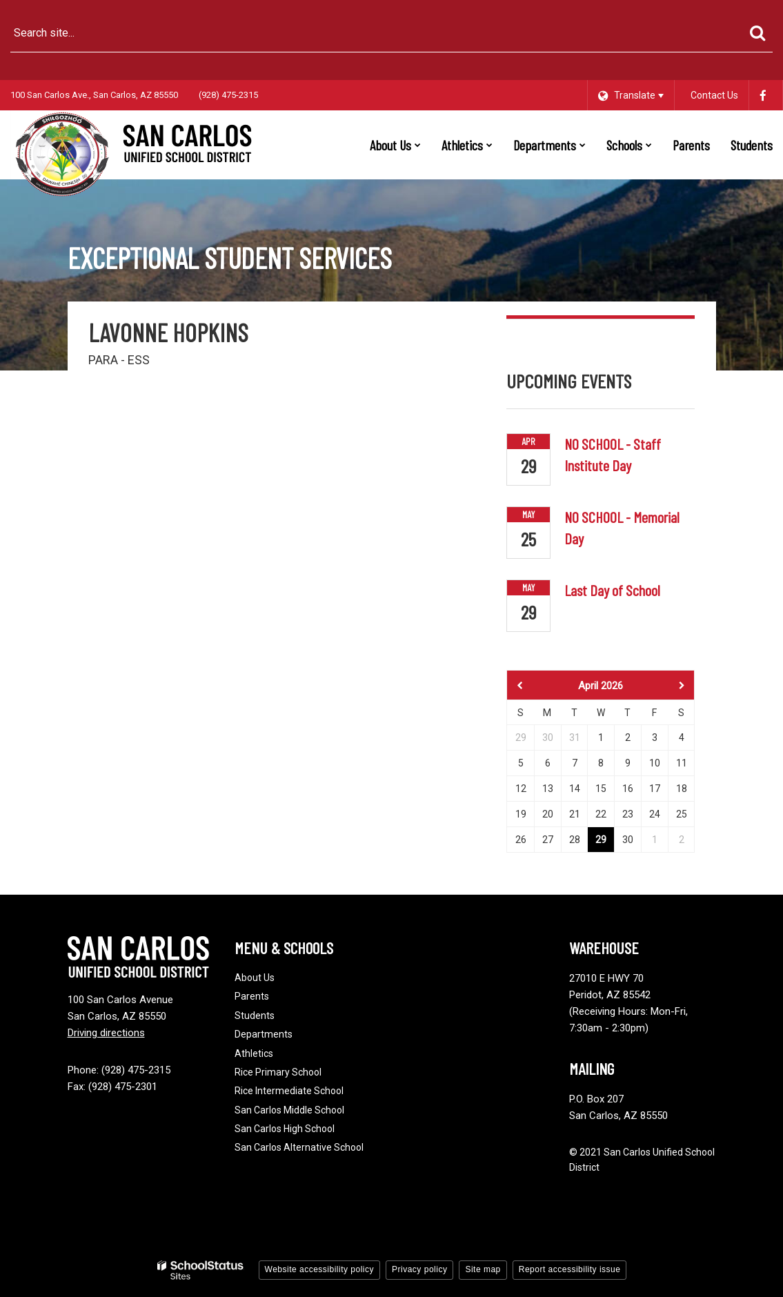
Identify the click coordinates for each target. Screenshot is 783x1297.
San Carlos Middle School (289, 1110)
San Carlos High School (285, 1128)
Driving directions (106, 1033)
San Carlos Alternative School (299, 1147)
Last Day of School (612, 590)
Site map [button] (482, 1269)
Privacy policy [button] (419, 1269)
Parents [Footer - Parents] (252, 996)
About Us (255, 977)
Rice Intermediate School (289, 1090)
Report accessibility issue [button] (570, 1269)
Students (255, 1015)
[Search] (757, 33)
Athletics (254, 1053)
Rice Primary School (278, 1072)
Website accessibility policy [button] (320, 1269)
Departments (264, 1034)
